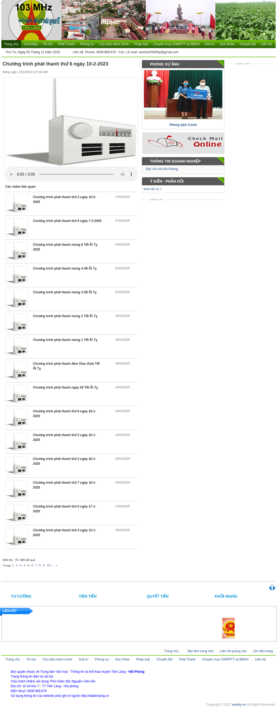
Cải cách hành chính (114, 44)
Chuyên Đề (247, 44)
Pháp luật (141, 44)
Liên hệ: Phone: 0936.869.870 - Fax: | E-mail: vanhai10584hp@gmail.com (123, 52)
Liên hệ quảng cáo (233, 651)
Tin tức (48, 44)
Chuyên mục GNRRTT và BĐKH (176, 44)
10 (48, 565)
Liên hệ (266, 44)
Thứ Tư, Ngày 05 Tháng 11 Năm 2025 (32, 52)
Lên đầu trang (263, 651)
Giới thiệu (31, 44)
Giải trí (210, 44)
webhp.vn (239, 704)
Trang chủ (11, 44)
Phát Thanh (66, 44)
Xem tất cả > (152, 189)
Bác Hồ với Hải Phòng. (162, 169)
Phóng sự (87, 44)
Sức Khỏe (227, 44)
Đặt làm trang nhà (201, 651)
